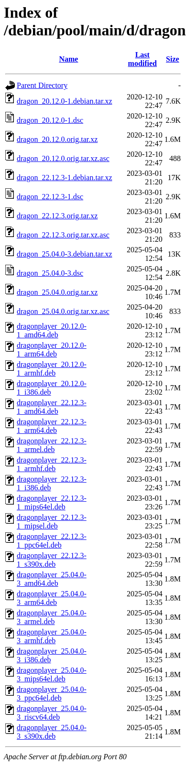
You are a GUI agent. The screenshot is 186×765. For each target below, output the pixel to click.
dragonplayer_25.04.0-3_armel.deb (52, 617)
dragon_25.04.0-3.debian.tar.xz (64, 254)
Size (172, 59)
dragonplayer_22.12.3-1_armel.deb (52, 445)
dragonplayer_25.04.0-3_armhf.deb (52, 636)
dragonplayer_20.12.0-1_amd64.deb (52, 330)
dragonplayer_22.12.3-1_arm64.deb (52, 426)
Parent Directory (42, 85)
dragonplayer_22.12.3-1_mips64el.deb (52, 502)
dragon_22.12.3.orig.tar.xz (57, 216)
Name (68, 59)
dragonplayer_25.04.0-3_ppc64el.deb (52, 693)
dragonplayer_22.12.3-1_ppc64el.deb (52, 540)
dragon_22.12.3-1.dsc (50, 197)
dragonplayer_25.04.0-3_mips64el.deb (52, 674)
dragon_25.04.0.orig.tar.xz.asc (63, 311)
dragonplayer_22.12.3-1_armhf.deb (52, 464)
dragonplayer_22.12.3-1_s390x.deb (52, 559)
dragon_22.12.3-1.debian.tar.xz (64, 177)
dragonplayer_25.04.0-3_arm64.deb (52, 598)
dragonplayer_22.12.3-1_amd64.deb (52, 407)
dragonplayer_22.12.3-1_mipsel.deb (52, 521)
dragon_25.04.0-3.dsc (50, 273)
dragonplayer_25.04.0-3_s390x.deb (52, 731)
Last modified (142, 59)
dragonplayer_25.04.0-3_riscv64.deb (52, 712)
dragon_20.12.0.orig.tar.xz (57, 139)
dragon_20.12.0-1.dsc (50, 120)
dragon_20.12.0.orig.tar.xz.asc (63, 158)
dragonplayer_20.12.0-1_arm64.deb (52, 349)
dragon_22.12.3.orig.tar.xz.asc (63, 235)
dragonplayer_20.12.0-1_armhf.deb (52, 368)
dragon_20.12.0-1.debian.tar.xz (64, 101)
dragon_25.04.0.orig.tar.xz (57, 292)
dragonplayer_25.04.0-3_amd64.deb (52, 579)
